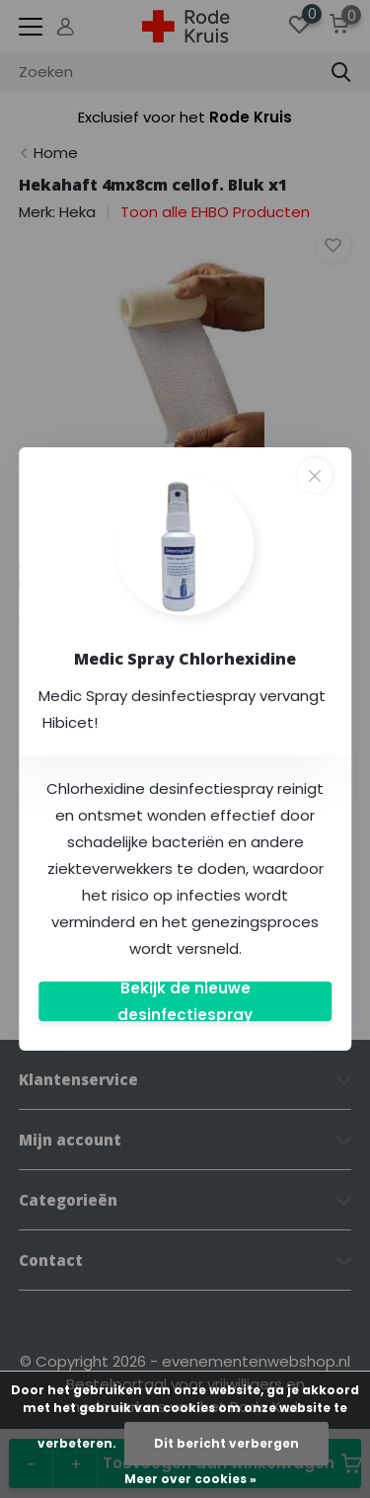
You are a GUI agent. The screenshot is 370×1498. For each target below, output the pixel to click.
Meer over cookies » (190, 1478)
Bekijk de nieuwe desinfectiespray (185, 1001)
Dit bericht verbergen (226, 1443)
